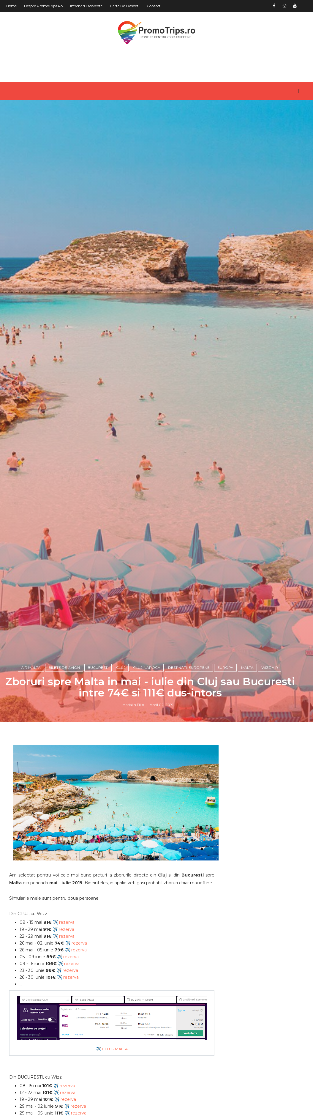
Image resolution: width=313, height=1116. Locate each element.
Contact (154, 6)
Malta (247, 714)
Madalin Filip (133, 751)
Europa (225, 714)
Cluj (120, 714)
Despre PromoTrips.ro (43, 6)
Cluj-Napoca (146, 714)
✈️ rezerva (64, 974)
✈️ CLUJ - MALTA (108, 1100)
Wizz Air (269, 714)
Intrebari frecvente (86, 6)
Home (11, 6)
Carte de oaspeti (124, 6)
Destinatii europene (189, 714)
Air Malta (31, 714)
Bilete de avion (64, 714)
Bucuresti (98, 714)
